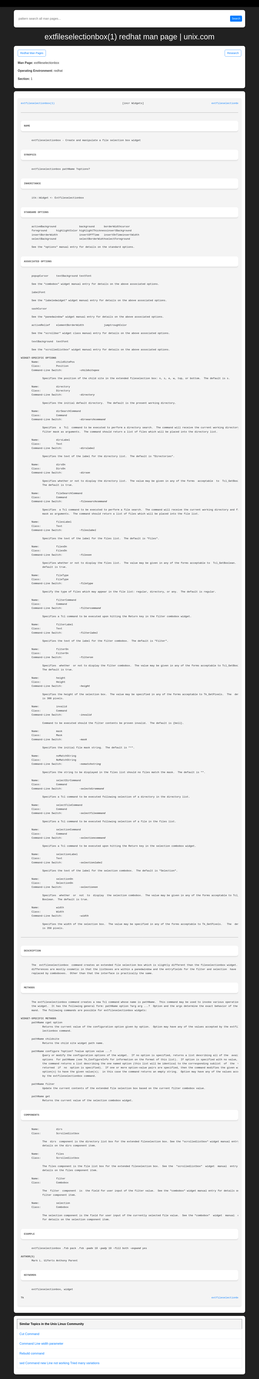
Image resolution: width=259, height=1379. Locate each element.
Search (236, 18)
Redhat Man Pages (31, 53)
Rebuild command (31, 1353)
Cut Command (29, 1334)
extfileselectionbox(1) (38, 103)
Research (233, 53)
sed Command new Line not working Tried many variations (59, 1363)
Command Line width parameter (41, 1343)
